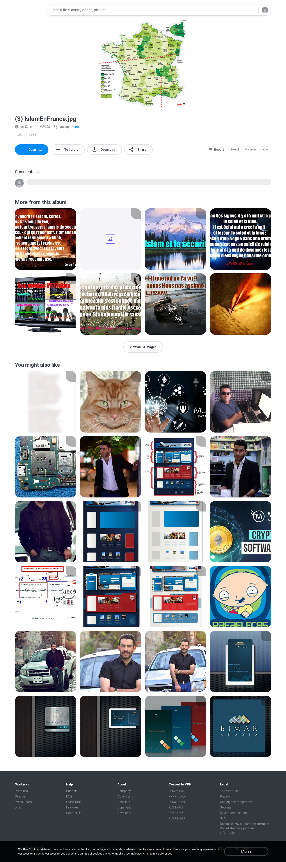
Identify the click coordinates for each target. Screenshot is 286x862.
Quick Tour (73, 802)
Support (71, 791)
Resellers (123, 802)
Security (225, 807)
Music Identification (233, 813)
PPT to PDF (176, 813)
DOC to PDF (177, 791)
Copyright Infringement (236, 802)
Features (72, 807)
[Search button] (252, 10)
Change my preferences (157, 853)
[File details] (45, 239)
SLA (223, 818)
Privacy (225, 796)
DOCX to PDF (178, 802)
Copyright (124, 807)
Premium (21, 791)
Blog (18, 807)
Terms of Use (229, 791)
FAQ (69, 796)
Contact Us (73, 813)
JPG (20, 134)
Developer (124, 813)
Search (20, 796)
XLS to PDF (176, 807)
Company (124, 791)
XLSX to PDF (177, 818)
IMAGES (42, 127)
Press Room (23, 802)
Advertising (125, 796)
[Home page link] (29, 10)
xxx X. (21, 127)
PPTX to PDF (177, 796)
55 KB (32, 134)
